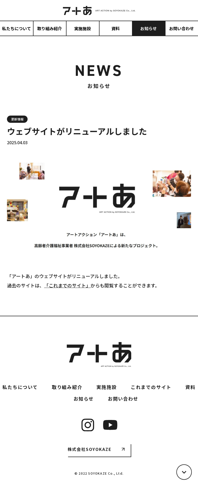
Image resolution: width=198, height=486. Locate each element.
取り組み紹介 (49, 28)
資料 (115, 28)
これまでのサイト (151, 387)
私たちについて (16, 28)
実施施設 (82, 28)
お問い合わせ (181, 28)
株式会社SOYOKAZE (90, 449)
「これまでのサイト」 (67, 285)
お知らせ (148, 28)
